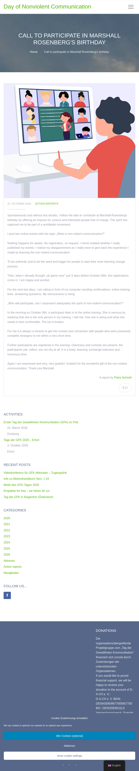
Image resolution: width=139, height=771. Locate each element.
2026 (7, 554)
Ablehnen (69, 745)
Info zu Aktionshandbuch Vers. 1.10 (26, 478)
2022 (7, 530)
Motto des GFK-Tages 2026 (21, 484)
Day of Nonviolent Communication (47, 6)
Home (34, 51)
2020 (7, 518)
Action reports (46, 203)
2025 (7, 548)
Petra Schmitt (123, 377)
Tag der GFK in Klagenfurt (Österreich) (28, 497)
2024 (7, 542)
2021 (7, 524)
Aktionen (9, 560)
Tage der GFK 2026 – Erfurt (21, 440)
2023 (7, 536)
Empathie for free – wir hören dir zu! (27, 490)
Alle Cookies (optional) (69, 735)
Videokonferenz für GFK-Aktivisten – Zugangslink (35, 472)
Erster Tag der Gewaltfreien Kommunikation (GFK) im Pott (41, 422)
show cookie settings (69, 755)
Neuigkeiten (11, 572)
